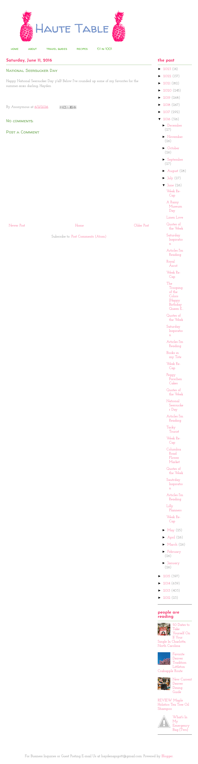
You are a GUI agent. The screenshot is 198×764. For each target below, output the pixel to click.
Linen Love (174, 217)
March (172, 544)
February (174, 552)
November (175, 137)
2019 (167, 98)
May (171, 530)
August (173, 171)
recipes (82, 49)
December (174, 125)
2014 (167, 583)
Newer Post (17, 225)
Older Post (141, 225)
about (32, 49)
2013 (167, 590)
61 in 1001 (104, 49)
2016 (167, 119)
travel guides (56, 49)
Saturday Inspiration (174, 240)
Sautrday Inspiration (174, 484)
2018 (167, 105)
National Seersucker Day (174, 405)
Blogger (167, 756)
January (173, 563)
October (173, 148)
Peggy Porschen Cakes (174, 379)
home (15, 49)
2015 (167, 576)
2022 (167, 76)
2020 (168, 90)
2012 (167, 598)
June (171, 185)
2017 (167, 112)
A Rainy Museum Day (174, 207)
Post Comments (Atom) (88, 236)
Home (79, 225)
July (170, 178)
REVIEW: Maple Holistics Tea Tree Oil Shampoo (173, 705)
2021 (167, 83)
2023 (167, 69)
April (171, 537)
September (175, 159)
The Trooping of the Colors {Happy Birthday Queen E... (175, 296)
